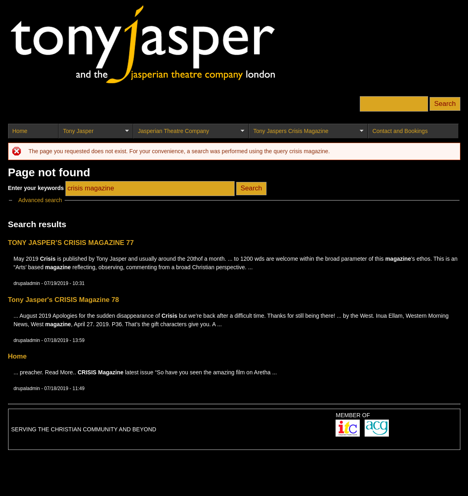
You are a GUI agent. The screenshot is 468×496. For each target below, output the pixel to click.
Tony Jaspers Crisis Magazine (306, 133)
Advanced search (40, 200)
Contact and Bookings (400, 131)
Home (20, 131)
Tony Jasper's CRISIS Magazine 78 (63, 300)
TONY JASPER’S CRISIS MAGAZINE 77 (71, 243)
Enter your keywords (36, 188)
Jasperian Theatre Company (188, 133)
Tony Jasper (94, 133)
